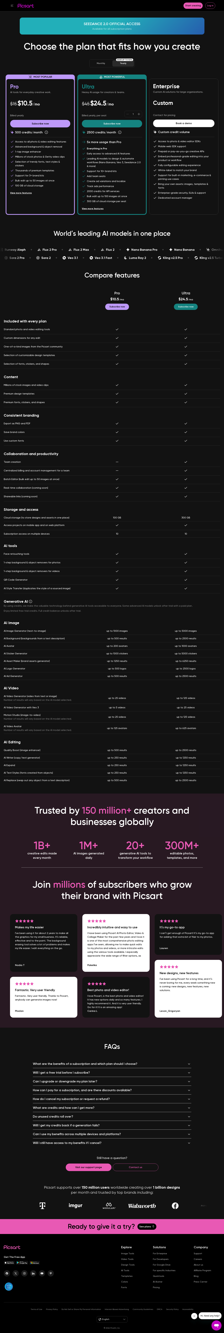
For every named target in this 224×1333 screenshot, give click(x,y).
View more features (21, 195)
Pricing (156, 1292)
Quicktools (158, 1281)
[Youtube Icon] (42, 1278)
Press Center (200, 1286)
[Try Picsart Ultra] (112, 123)
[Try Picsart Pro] (40, 123)
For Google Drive (161, 1270)
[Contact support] (88, 1172)
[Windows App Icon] (34, 1268)
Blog (196, 1281)
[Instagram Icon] (24, 1278)
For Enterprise (160, 1258)
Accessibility (187, 1314)
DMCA (159, 1314)
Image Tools (127, 1258)
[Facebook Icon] (7, 1278)
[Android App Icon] (22, 1268)
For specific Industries (164, 1275)
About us (198, 1270)
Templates (127, 1281)
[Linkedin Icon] (33, 1278)
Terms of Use (36, 1314)
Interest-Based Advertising (117, 1314)
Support (198, 1258)
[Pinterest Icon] (51, 1278)
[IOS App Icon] (9, 1268)
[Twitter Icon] (16, 1278)
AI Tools (125, 1275)
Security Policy (172, 1314)
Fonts (124, 1292)
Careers (198, 1264)
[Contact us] (135, 1172)
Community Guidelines (143, 1314)
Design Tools (128, 1270)
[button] (37, 5)
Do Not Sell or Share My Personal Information (81, 1314)
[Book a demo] (183, 123)
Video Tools (127, 1264)
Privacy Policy (52, 1314)
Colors (124, 1286)
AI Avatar (157, 1286)
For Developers (161, 1264)
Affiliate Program (202, 1275)
